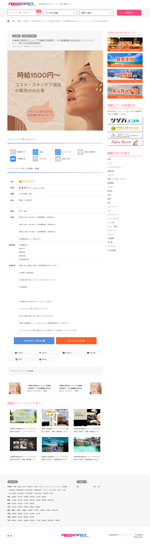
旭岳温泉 (21, 493)
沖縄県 (57, 520)
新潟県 (14, 503)
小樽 (50, 490)
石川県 (26, 503)
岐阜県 (26, 507)
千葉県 (38, 500)
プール (109, 163)
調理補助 (110, 183)
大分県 (38, 520)
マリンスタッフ (113, 219)
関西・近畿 (10, 510)
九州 (8, 520)
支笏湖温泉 (28, 493)
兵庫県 (42, 510)
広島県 (32, 513)
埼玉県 (32, 500)
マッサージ (111, 230)
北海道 (9, 487)
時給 (77, 487)
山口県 (38, 513)
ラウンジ (110, 234)
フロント (110, 175)
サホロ (45, 490)
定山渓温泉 (12, 493)
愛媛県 (26, 517)
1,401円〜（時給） (29, 36)
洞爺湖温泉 (28, 490)
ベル (109, 211)
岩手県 (20, 497)
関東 (8, 500)
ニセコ (47, 487)
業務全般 (110, 171)
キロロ (41, 487)
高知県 (32, 517)
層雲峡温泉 (20, 490)
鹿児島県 (50, 520)
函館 (19, 487)
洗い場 (109, 242)
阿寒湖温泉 (37, 490)
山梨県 (14, 507)
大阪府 (16, 36)
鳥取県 (14, 513)
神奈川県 (50, 500)
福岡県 (14, 520)
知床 (23, 487)
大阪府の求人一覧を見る (34, 341)
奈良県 (48, 510)
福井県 (32, 503)
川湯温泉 (46, 493)
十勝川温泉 (37, 493)
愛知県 (38, 507)
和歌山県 (55, 510)
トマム (53, 487)
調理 (109, 199)
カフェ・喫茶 (112, 226)
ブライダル (111, 246)
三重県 (18, 510)
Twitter (8, 536)
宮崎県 (44, 520)
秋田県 (32, 497)
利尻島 (29, 487)
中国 (8, 513)
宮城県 (26, 497)
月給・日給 (96, 487)
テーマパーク (112, 215)
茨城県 (14, 500)
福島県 (44, 497)
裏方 (109, 203)
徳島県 (14, 517)
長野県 (20, 507)
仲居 (109, 159)
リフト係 (110, 223)
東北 (8, 497)
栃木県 (20, 500)
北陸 (8, 503)
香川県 (20, 517)
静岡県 (32, 507)
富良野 (65, 487)
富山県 (20, 503)
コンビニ (110, 187)
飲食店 (109, 191)
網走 (59, 490)
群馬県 (26, 500)
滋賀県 (24, 510)
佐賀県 (20, 520)
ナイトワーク (112, 207)
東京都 (44, 500)
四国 (8, 517)
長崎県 (26, 520)
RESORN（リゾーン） (126, 535)
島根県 (20, 513)
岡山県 (26, 513)
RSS (11, 536)
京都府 (30, 510)
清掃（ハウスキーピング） (117, 179)
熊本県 (32, 520)
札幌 (14, 487)
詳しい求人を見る (76, 341)
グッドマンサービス (19, 371)
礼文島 (35, 487)
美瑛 (54, 490)
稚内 (51, 493)
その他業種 (29, 371)
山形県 (38, 497)
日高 (64, 490)
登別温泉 (12, 490)
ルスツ (59, 487)
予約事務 (110, 238)
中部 (8, 507)
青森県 (14, 497)
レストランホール (114, 167)
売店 (109, 195)
